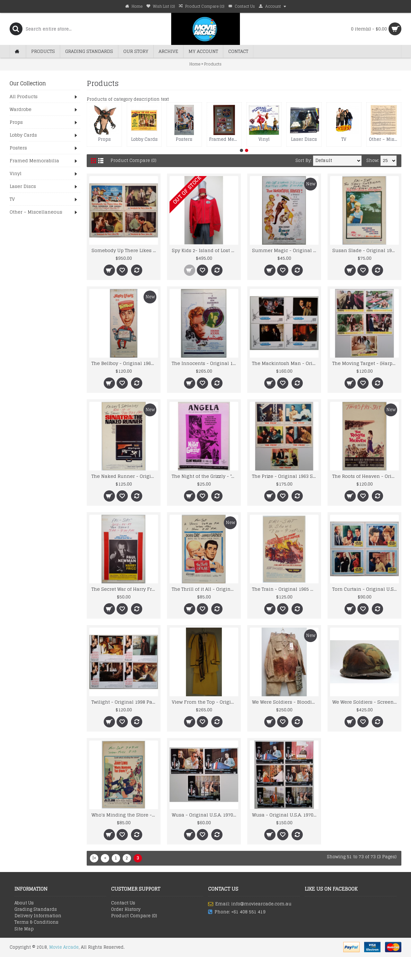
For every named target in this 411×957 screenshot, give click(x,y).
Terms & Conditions (36, 922)
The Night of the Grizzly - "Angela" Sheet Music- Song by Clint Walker (205, 476)
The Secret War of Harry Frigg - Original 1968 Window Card (125, 589)
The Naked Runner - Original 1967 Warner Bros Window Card (125, 476)
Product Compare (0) (133, 160)
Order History (125, 909)
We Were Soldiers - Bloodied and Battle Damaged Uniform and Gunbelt (285, 702)
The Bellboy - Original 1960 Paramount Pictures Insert (125, 363)
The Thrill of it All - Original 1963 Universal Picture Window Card (205, 589)
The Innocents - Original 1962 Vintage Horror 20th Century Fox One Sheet (205, 363)
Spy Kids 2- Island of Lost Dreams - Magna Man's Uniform (205, 250)
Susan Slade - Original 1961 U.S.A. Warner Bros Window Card (365, 250)
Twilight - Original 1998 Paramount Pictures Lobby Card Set (125, 702)
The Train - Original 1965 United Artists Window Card (285, 589)
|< (94, 858)
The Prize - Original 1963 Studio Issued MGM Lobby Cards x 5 (285, 476)
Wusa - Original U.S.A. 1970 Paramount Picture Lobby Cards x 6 (285, 815)
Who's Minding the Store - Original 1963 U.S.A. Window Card (125, 815)
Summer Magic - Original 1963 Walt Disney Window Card (285, 250)
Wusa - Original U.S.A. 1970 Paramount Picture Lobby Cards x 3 (205, 815)
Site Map (24, 929)
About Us (24, 903)
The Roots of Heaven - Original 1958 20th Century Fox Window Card (365, 476)
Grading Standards (35, 909)
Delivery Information (37, 916)
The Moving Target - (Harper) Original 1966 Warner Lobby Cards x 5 (365, 363)
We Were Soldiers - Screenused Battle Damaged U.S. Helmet (365, 702)
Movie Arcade (64, 947)
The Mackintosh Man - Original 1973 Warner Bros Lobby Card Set (285, 363)
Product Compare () (134, 916)
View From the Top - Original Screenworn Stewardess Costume (205, 702)
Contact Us (123, 903)
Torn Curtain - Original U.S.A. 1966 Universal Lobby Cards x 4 (365, 589)
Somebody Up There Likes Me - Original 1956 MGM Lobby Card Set (125, 250)
